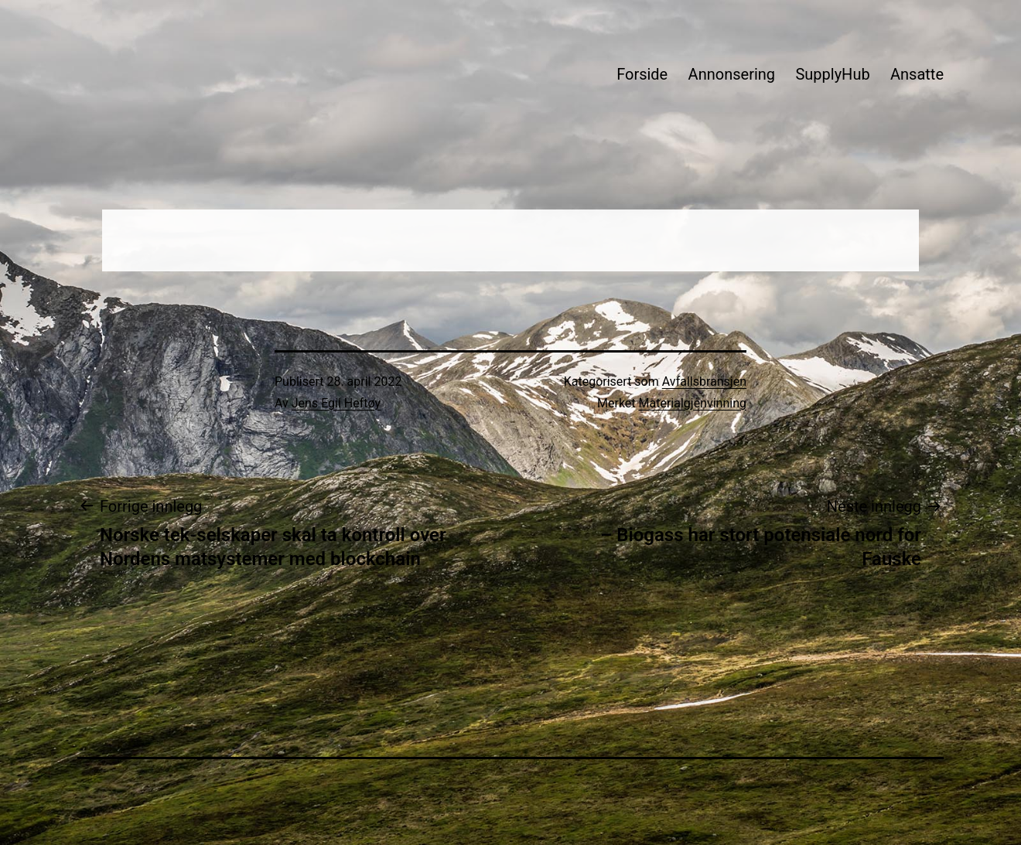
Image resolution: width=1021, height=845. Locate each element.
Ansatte (917, 74)
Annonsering (731, 74)
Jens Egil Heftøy (336, 403)
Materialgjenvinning (692, 403)
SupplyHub (832, 74)
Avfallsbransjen (704, 381)
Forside (642, 74)
